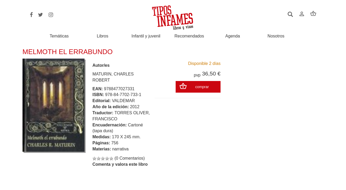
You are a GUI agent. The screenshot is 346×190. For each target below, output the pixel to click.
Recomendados (189, 36)
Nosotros (276, 36)
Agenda (232, 36)
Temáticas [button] (59, 36)
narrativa (120, 149)
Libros (102, 36)
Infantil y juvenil (146, 36)
